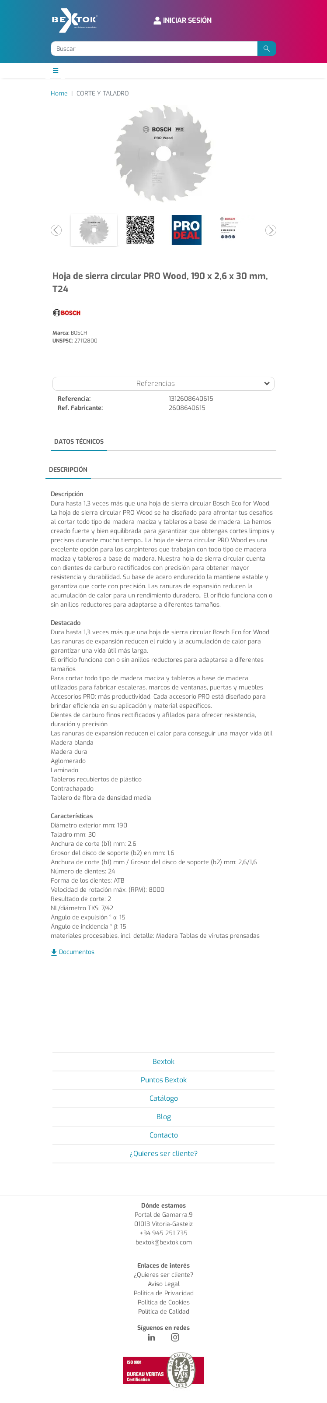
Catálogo (164, 1098)
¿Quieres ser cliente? (163, 1153)
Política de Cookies (164, 1302)
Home (59, 93)
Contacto (164, 1135)
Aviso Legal (164, 1284)
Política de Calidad (163, 1312)
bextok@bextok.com (164, 1242)
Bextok (163, 1061)
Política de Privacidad (164, 1293)
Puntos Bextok (164, 1080)
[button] (56, 230)
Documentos (76, 952)
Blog (164, 1116)
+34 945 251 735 (163, 1233)
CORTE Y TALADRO (103, 93)
